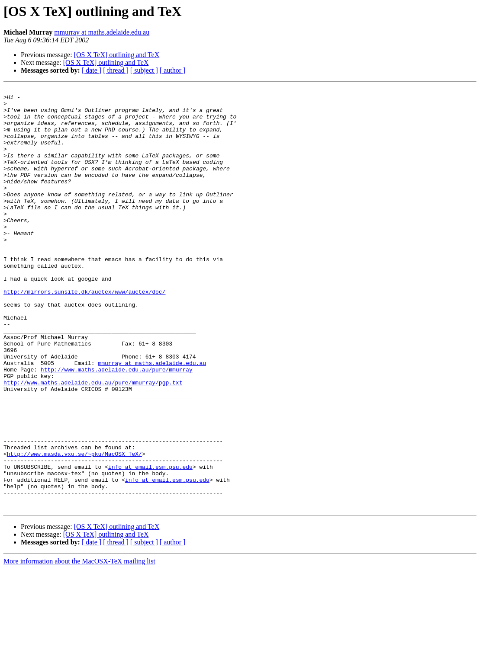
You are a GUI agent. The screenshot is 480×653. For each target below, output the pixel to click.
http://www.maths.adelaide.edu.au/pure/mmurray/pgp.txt (92, 442)
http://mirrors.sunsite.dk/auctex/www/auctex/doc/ (84, 333)
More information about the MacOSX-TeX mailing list (79, 645)
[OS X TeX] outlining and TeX (117, 54)
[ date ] (91, 70)
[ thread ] (116, 70)
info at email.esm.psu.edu (150, 543)
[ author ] (173, 70)
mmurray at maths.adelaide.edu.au (101, 32)
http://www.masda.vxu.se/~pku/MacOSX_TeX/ (74, 527)
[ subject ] (144, 70)
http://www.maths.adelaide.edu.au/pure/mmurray (117, 426)
